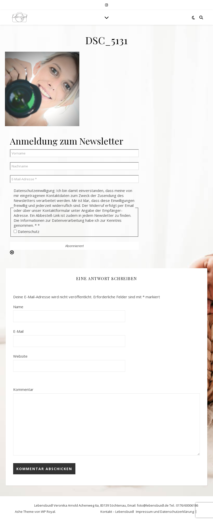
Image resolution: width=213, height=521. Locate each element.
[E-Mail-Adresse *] (74, 179)
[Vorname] (74, 153)
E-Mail (18, 331)
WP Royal (48, 511)
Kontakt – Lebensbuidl (117, 511)
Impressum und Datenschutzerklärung (165, 511)
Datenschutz (26, 231)
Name (18, 306)
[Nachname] (74, 166)
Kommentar (23, 389)
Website (20, 356)
